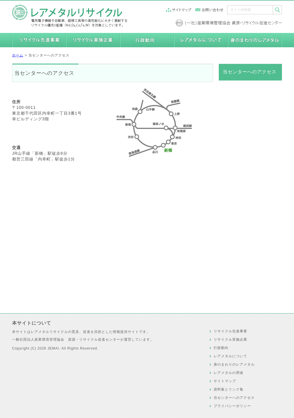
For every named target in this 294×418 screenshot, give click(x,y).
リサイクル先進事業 (230, 331)
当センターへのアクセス (48, 55)
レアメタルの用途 (228, 373)
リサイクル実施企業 (230, 339)
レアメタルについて (230, 356)
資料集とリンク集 (228, 389)
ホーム (17, 55)
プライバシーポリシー (232, 406)
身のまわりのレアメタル (234, 364)
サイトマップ (225, 381)
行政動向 (221, 348)
